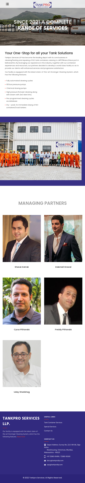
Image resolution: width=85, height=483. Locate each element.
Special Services (50, 426)
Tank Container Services (53, 422)
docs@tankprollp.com (55, 460)
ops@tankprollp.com (55, 464)
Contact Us (48, 430)
